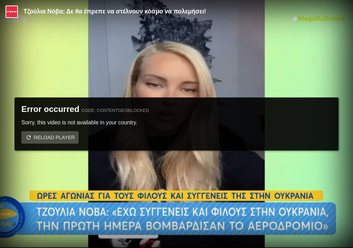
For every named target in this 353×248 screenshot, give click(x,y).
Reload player (54, 137)
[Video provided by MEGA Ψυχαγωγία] (12, 12)
